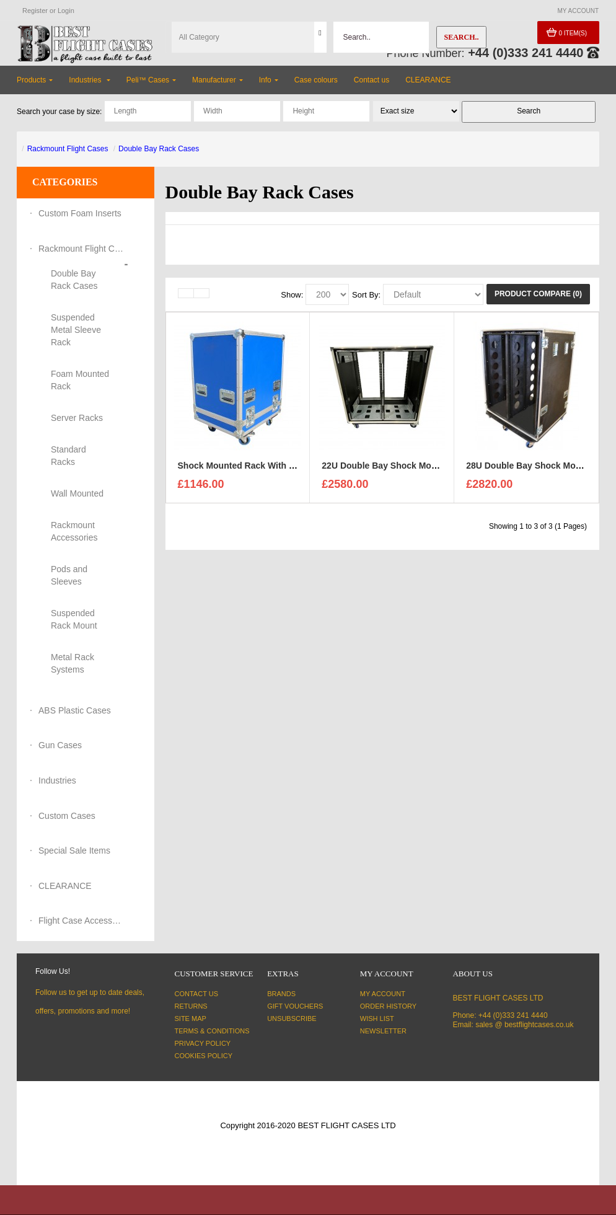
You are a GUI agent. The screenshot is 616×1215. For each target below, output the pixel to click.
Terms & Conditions (212, 1031)
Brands (281, 993)
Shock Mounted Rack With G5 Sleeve (254, 467)
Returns (191, 1006)
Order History (388, 1006)
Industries (57, 780)
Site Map (190, 1018)
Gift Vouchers (295, 1006)
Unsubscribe (291, 1018)
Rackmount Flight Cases (67, 148)
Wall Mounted (77, 493)
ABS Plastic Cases (74, 710)
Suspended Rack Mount (74, 619)
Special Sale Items (74, 850)
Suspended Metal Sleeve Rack (76, 329)
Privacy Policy (203, 1043)
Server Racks (77, 418)
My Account (382, 993)
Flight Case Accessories (81, 921)
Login (66, 10)
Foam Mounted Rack (80, 380)
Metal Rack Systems (72, 663)
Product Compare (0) (538, 293)
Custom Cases (66, 816)
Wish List (377, 1018)
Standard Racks (68, 455)
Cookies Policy (204, 1055)
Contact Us (197, 993)
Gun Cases (60, 745)
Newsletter (383, 1031)
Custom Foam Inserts (79, 213)
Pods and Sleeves (69, 575)
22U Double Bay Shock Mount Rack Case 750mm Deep (434, 467)
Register (35, 10)
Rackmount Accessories (74, 531)
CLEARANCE (65, 886)
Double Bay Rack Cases (158, 148)
